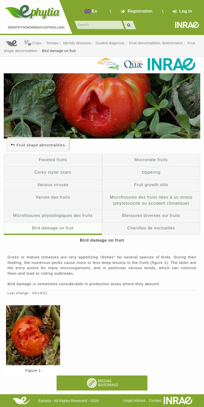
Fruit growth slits (151, 184)
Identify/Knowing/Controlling (36, 27)
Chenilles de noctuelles (151, 228)
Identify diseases (77, 43)
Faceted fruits (53, 159)
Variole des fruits (53, 197)
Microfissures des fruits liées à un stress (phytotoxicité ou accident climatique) (151, 200)
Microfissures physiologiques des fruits (53, 215)
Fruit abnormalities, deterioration (156, 43)
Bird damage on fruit (59, 51)
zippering (151, 172)
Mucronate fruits (151, 159)
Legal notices (134, 400)
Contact (155, 400)
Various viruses (53, 184)
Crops (33, 43)
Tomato (52, 43)
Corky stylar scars (53, 172)
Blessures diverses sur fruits (151, 215)
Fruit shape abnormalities (41, 145)
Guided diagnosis (110, 43)
